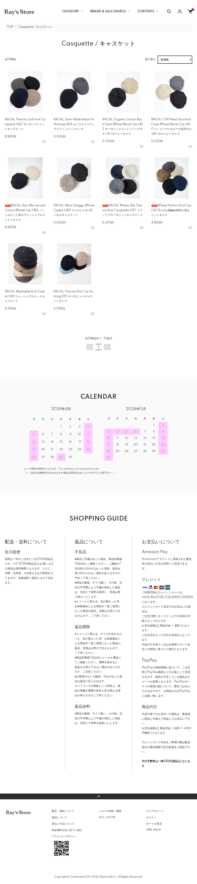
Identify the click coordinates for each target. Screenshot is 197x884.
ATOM (111, 817)
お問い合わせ (153, 829)
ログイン (151, 817)
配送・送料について (63, 811)
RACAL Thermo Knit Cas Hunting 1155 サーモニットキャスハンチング (73, 296)
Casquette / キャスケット (36, 27)
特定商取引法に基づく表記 (67, 830)
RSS (101, 817)
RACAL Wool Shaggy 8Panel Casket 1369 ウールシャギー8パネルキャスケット (74, 210)
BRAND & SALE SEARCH (108, 11)
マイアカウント (155, 811)
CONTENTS (145, 11)
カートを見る (154, 823)
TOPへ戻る (98, 796)
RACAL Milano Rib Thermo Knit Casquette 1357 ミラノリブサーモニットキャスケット (122, 210)
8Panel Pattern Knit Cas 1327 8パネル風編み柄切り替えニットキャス (171, 210)
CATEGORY (70, 11)
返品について (59, 817)
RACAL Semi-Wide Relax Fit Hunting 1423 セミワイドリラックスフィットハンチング (74, 124)
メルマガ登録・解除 (110, 811)
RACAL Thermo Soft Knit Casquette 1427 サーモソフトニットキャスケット (25, 124)
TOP (10, 27)
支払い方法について (63, 823)
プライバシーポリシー (64, 836)
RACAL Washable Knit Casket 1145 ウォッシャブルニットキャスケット (25, 296)
